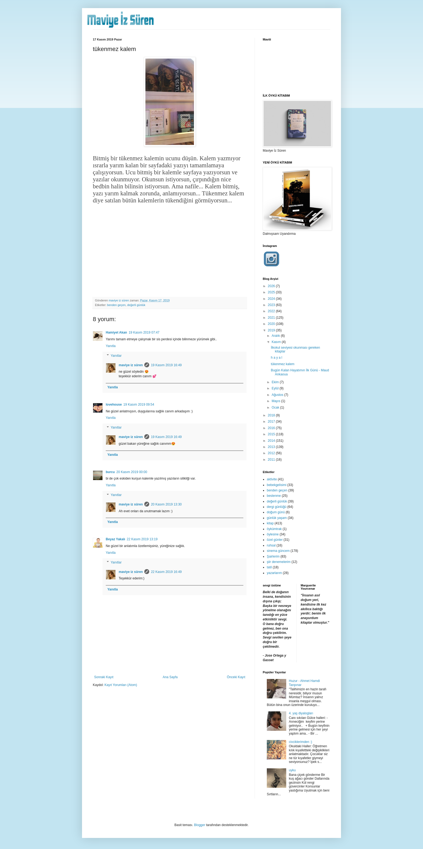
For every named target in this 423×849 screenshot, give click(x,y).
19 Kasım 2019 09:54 (138, 404)
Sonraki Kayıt (103, 677)
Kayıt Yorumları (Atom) (120, 685)
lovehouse (114, 404)
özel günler (275, 540)
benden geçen (116, 305)
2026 (272, 286)
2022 (272, 311)
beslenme (274, 496)
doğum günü (276, 512)
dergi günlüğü (276, 507)
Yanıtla (110, 346)
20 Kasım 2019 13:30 (166, 504)
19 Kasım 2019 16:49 (166, 365)
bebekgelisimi (276, 485)
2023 (272, 305)
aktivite (272, 479)
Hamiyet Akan (116, 332)
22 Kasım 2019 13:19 (142, 539)
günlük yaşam (277, 518)
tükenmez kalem (282, 364)
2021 (272, 318)
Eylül (275, 388)
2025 (272, 292)
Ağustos (278, 395)
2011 (272, 459)
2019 (272, 330)
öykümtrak (274, 529)
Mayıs (276, 401)
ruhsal (271, 545)
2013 (272, 447)
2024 (272, 299)
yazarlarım (274, 573)
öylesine (273, 534)
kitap (270, 523)
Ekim (276, 382)
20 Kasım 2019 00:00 (131, 472)
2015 (272, 434)
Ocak (276, 407)
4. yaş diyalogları (301, 713)
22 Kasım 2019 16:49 (166, 572)
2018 (272, 415)
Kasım (277, 342)
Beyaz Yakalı (115, 539)
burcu (110, 472)
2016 (272, 428)
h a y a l (276, 357)
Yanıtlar (116, 356)
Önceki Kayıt (236, 677)
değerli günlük (136, 305)
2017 (272, 421)
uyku (292, 770)
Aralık (276, 336)
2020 (272, 324)
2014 (272, 441)
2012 (272, 453)
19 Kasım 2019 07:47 (144, 332)
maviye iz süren (131, 365)
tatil (269, 567)
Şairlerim (273, 556)
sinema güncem (278, 551)
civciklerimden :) (300, 742)
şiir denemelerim (279, 562)
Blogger (199, 825)
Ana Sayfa (170, 677)
